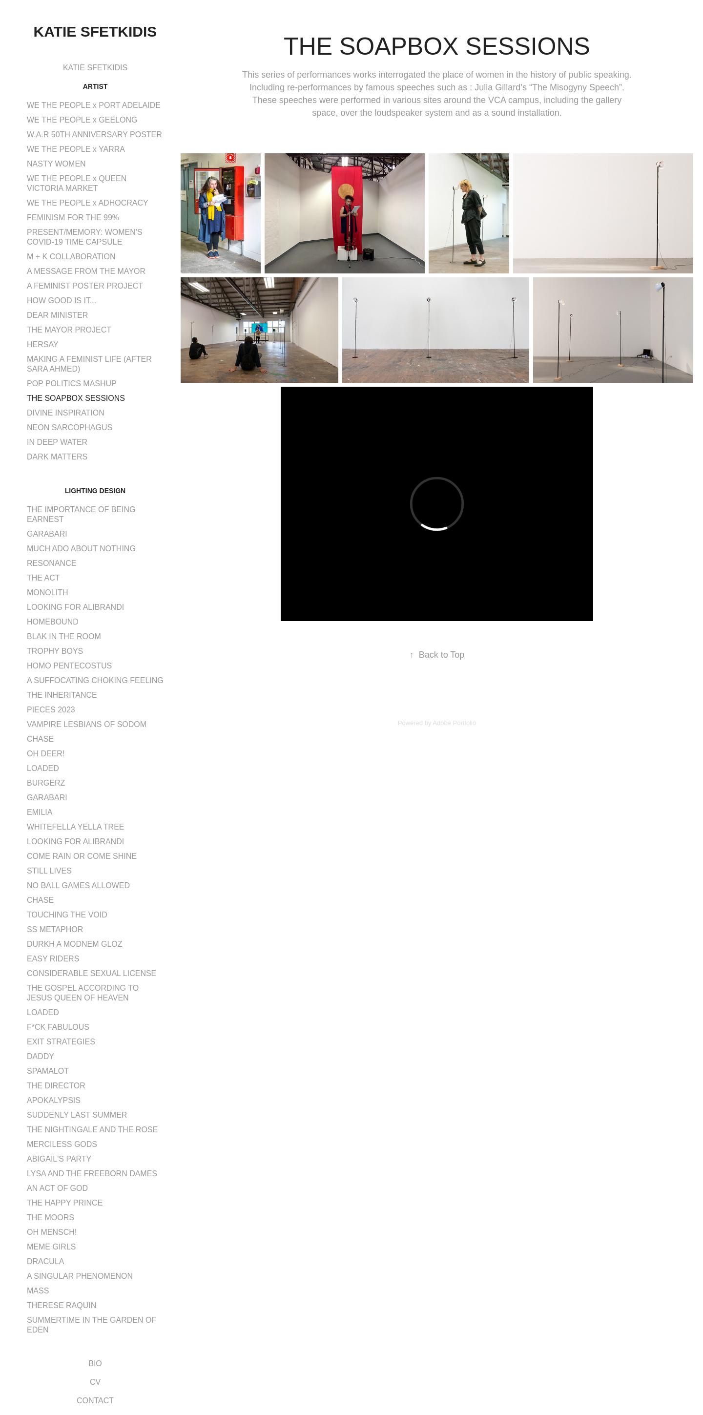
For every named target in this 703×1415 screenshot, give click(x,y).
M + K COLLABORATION (71, 256)
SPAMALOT (48, 1071)
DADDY (40, 1056)
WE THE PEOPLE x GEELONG (82, 120)
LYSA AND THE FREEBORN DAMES (92, 1173)
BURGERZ (46, 783)
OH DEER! (45, 753)
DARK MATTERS (57, 457)
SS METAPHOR (55, 929)
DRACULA (45, 1261)
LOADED (43, 768)
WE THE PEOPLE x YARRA (76, 149)
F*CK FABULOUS (58, 1027)
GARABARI (47, 534)
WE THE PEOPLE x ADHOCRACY (87, 203)
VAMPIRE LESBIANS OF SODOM (86, 724)
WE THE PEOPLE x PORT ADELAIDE (94, 105)
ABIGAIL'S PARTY (59, 1159)
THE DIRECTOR (56, 1086)
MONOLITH (47, 592)
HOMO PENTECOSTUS (69, 666)
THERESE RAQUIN (61, 1305)
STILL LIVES (49, 871)
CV (95, 1382)
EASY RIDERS (53, 959)
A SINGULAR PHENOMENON (80, 1276)
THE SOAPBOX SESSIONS (76, 398)
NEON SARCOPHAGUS (69, 427)
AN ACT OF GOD (57, 1188)
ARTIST (95, 86)
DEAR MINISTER (57, 315)
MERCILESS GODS (62, 1144)
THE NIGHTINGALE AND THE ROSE (92, 1129)
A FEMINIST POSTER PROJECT (85, 286)
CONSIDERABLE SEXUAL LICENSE (91, 973)
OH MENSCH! (52, 1232)
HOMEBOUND (53, 622)
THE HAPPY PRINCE (65, 1203)
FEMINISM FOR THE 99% (73, 217)
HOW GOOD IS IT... (61, 300)
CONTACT (95, 1400)
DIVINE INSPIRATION (65, 413)
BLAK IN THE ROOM (64, 636)
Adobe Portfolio (454, 723)
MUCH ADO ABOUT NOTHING (81, 548)
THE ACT (43, 578)
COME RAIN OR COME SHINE (82, 856)
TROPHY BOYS (55, 651)
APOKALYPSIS (54, 1100)
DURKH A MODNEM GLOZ (75, 944)
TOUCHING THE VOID (67, 915)
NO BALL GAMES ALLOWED (78, 885)
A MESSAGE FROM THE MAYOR (86, 271)
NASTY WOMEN (56, 164)
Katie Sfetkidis (95, 31)
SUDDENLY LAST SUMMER (77, 1115)
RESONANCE (51, 563)
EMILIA (39, 812)
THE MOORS (50, 1217)
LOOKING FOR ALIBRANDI (75, 607)
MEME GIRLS (51, 1247)
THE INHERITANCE (62, 695)
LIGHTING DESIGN (95, 491)
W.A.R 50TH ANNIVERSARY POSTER (94, 134)
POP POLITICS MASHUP (72, 383)
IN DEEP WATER (57, 442)
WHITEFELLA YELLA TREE (75, 827)
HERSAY (43, 344)
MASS (38, 1291)
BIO (95, 1363)
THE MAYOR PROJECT (69, 330)
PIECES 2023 (51, 710)
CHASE (40, 739)
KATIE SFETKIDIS (95, 67)
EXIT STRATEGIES (61, 1042)
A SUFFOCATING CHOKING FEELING (95, 680)
